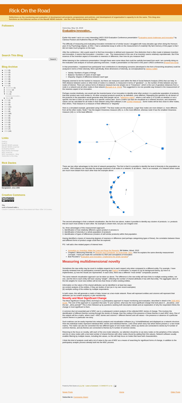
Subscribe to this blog (9, 156)
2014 (6, 109)
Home (121, 392)
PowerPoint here (171, 63)
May (7, 94)
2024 (6, 74)
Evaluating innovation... (77, 30)
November (10, 88)
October (9, 90)
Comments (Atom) (80, 397)
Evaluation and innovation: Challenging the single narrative (104, 257)
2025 (6, 72)
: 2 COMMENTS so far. (99, 386)
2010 (6, 118)
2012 (6, 113)
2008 (6, 122)
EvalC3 (4, 143)
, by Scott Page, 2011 (113, 252)
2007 (6, 124)
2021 (6, 81)
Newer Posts (68, 392)
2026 (6, 70)
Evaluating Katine (8, 149)
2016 (6, 104)
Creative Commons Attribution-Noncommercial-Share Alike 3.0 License (27, 209)
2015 (6, 107)
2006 (6, 127)
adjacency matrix (127, 97)
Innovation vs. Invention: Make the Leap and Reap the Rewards (93, 250)
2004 (6, 131)
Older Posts (175, 392)
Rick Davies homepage (10, 150)
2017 (6, 102)
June (8, 92)
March (8, 98)
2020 (6, 83)
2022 (6, 79)
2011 (6, 116)
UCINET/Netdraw (133, 102)
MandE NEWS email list (10, 147)
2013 (6, 111)
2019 (6, 86)
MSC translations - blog (10, 154)
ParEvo (115, 270)
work (3, 207)
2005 (6, 129)
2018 (6, 100)
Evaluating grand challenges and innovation (156, 38)
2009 (6, 120)
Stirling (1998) (151, 69)
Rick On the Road (29, 11)
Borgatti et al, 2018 (113, 87)
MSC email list (7, 152)
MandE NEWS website (10, 145)
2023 (6, 77)
